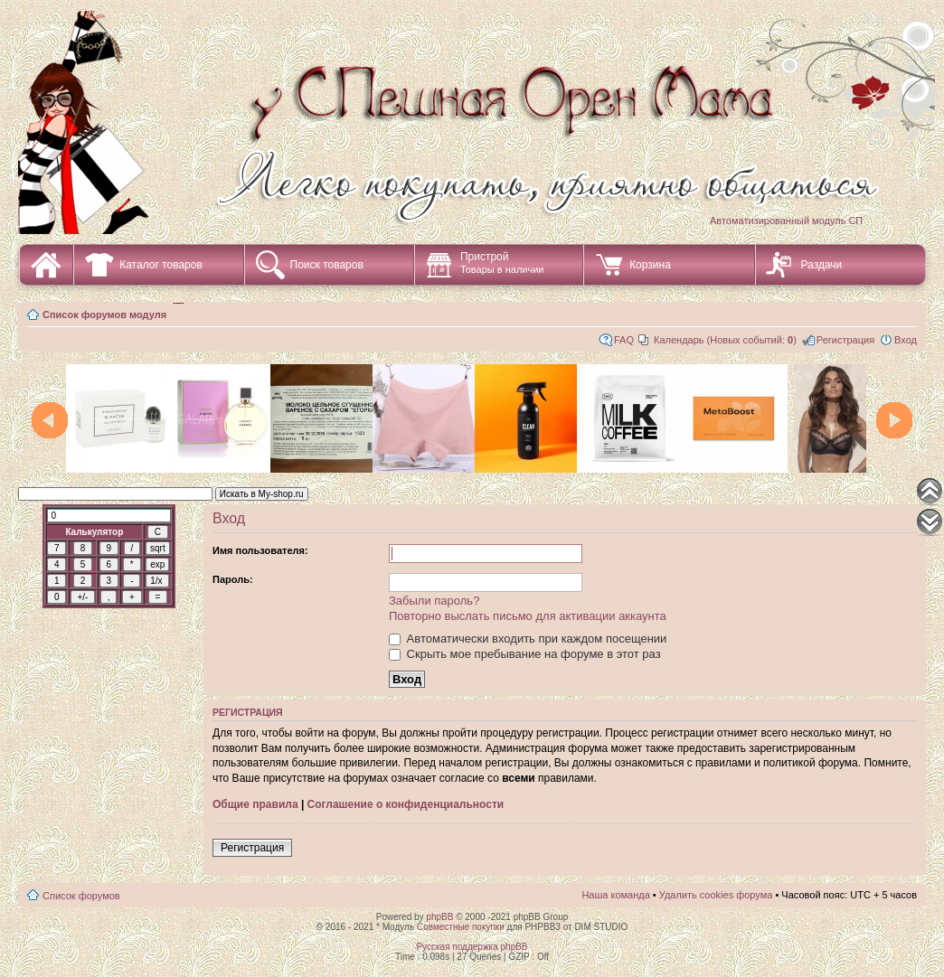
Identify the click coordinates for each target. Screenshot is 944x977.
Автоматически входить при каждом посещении (527, 638)
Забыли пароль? (434, 600)
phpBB (439, 917)
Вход (905, 339)
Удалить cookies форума (716, 894)
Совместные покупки (461, 927)
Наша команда (615, 894)
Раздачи (822, 264)
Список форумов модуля (104, 314)
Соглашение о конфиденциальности (406, 804)
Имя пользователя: (260, 550)
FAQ (624, 339)
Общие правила (255, 804)
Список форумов (81, 895)
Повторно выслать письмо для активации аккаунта (527, 616)
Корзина (650, 264)
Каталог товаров (161, 264)
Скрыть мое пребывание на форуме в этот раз (525, 654)
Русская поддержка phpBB (471, 947)
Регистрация (845, 339)
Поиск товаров (326, 264)
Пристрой (502, 262)
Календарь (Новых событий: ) (725, 339)
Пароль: (232, 579)
